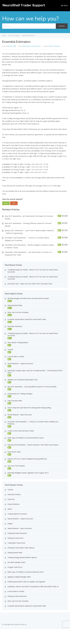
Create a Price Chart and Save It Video (21, 431)
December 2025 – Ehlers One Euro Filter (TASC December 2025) (30, 284)
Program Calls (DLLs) (15, 567)
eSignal (10, 523)
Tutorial (10, 349)
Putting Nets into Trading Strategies (20, 394)
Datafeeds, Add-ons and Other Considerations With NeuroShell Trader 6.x (33, 586)
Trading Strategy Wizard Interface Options (22, 557)
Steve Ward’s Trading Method (18, 342)
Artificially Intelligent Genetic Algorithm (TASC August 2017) (28, 473)
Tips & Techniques (54, 46)
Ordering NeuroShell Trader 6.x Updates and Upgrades (26, 582)
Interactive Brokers (14, 494)
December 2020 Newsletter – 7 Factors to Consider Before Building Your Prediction (33, 423)
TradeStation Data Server (16, 543)
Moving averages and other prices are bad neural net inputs (28, 298)
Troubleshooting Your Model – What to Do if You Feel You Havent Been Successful (33, 278)
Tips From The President (16, 466)
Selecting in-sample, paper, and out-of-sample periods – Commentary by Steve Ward (35, 371)
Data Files (11, 499)
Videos (10, 509)
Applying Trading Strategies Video (19, 577)
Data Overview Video (15, 401)
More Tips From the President (18, 312)
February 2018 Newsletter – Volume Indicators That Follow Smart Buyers (33, 445)
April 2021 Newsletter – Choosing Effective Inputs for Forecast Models (32, 387)
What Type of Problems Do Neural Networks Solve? (26, 438)
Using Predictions (14, 504)
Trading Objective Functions (17, 514)
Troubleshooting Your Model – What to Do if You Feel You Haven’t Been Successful (33, 271)
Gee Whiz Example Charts (16, 562)
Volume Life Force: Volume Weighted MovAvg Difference (27, 459)
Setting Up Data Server (15, 538)
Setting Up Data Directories (17, 596)
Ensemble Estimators (15, 326)
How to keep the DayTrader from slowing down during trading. (29, 408)
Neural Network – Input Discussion (20, 415)
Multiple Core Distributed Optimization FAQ (23, 380)
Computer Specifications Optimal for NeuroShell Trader (27, 319)
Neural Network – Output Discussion (20, 363)
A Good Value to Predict (16, 356)
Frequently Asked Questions (17, 533)
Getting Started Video (15, 305)
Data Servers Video (14, 452)
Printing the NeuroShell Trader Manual (21, 548)
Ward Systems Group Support (32, 46)
